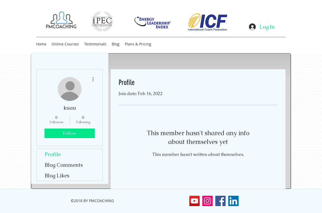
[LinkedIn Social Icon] (233, 201)
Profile (53, 154)
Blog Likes (57, 175)
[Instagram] (207, 201)
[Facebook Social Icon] (220, 201)
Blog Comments (64, 164)
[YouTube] (194, 201)
